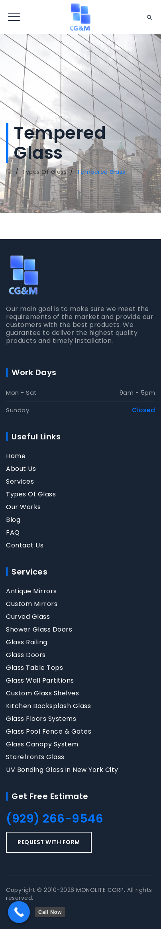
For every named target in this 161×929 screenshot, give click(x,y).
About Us (21, 469)
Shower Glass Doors (39, 630)
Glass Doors (26, 655)
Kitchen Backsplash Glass (48, 706)
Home (16, 456)
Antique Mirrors (31, 591)
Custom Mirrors (31, 604)
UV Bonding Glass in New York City (62, 770)
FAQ (13, 533)
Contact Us (24, 545)
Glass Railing (26, 642)
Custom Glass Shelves (42, 693)
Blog (13, 520)
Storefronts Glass (35, 757)
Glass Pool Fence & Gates (48, 732)
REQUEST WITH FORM (49, 842)
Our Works (23, 507)
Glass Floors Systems (41, 719)
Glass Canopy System (42, 744)
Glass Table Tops (34, 668)
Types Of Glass (31, 494)
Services (20, 482)
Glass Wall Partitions (40, 681)
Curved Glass (28, 617)
